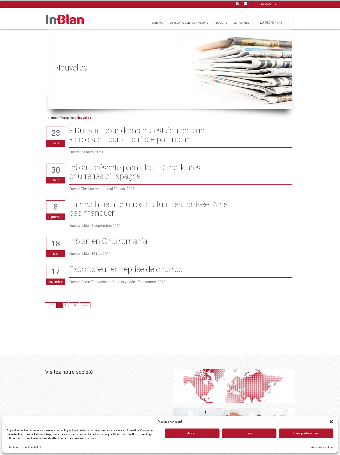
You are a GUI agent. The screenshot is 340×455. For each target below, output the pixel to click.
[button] (331, 422)
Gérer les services (322, 447)
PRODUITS (221, 22)
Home (52, 118)
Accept (192, 433)
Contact (157, 22)
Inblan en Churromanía (108, 241)
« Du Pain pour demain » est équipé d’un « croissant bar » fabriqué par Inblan (137, 135)
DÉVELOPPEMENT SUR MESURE (189, 22)
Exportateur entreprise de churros (125, 269)
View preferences (306, 433)
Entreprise (241, 22)
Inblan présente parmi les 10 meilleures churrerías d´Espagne (134, 172)
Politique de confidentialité (25, 447)
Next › (74, 305)
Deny (249, 433)
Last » (85, 305)
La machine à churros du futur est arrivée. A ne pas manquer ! (148, 209)
